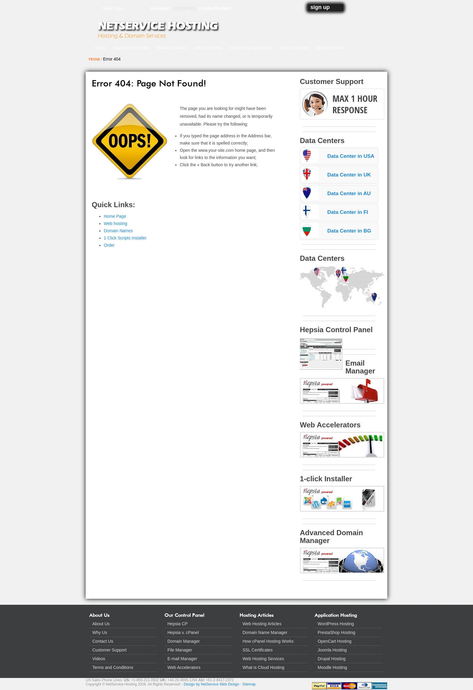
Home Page (115, 216)
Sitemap (249, 684)
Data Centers (294, 48)
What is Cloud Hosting (263, 667)
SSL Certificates (258, 650)
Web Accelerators (183, 667)
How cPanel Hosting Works (268, 641)
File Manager (179, 650)
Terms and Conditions (112, 667)
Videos (98, 658)
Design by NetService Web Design (211, 684)
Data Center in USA (350, 156)
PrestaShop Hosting (336, 632)
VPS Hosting (208, 48)
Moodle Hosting (332, 667)
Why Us (99, 632)
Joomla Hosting (332, 650)
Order (109, 245)
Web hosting (115, 223)
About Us (101, 623)
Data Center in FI (347, 212)
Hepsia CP (177, 623)
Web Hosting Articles (262, 623)
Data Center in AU (349, 193)
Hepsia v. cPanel (183, 632)
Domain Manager (183, 641)
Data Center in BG (349, 231)
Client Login (112, 8)
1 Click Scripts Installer (125, 238)
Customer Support (109, 650)
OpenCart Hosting (334, 641)
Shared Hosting (131, 48)
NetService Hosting (157, 26)
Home (100, 48)
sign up (320, 7)
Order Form (329, 48)
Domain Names (172, 48)
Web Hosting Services (263, 658)
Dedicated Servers (251, 48)
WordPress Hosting (336, 623)
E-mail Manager (182, 658)
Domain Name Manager (265, 632)
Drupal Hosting (332, 658)
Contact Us (102, 641)
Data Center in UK (349, 175)
